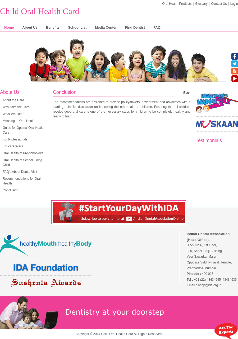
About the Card (13, 100)
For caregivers (13, 146)
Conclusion (10, 190)
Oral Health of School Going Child (22, 162)
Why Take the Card (16, 107)
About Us (30, 27)
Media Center (106, 27)
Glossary (201, 4)
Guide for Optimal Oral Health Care (23, 130)
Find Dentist (135, 27)
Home (9, 27)
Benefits (52, 27)
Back (186, 93)
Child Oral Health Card (39, 11)
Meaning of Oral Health (19, 121)
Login (234, 4)
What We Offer (13, 114)
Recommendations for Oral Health (21, 181)
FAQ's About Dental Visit (20, 172)
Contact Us (219, 4)
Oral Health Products (176, 4)
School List (77, 27)
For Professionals (15, 139)
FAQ (157, 27)
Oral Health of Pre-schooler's (23, 153)
